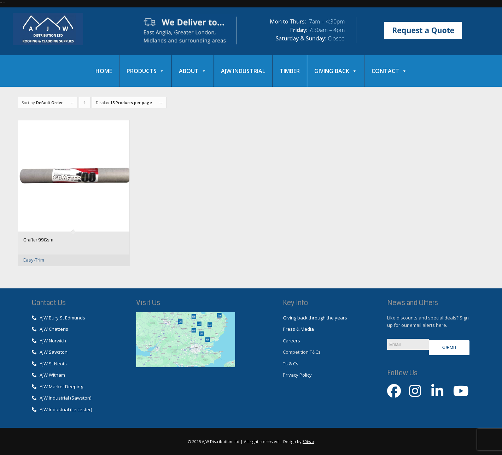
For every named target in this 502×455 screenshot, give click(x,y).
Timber (290, 71)
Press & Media (298, 329)
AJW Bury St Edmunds (58, 318)
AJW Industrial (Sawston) (61, 398)
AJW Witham (48, 375)
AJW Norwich (49, 340)
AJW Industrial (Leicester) (62, 409)
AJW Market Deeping (57, 386)
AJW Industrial (243, 71)
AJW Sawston (50, 352)
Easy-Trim (33, 260)
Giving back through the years (315, 318)
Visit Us (148, 303)
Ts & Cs (290, 363)
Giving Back (335, 71)
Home (103, 71)
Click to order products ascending (85, 104)
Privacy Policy (297, 375)
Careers (291, 340)
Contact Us (49, 303)
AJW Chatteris (50, 329)
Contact (389, 71)
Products (145, 71)
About (192, 71)
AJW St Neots (49, 363)
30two (308, 441)
